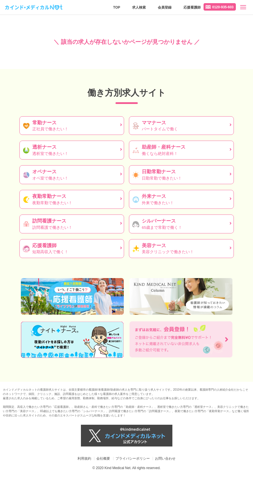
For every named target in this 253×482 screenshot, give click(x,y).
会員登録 (165, 7)
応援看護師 (192, 7)
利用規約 (84, 459)
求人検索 (139, 7)
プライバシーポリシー (132, 459)
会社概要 (103, 459)
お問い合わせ (165, 459)
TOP (116, 7)
